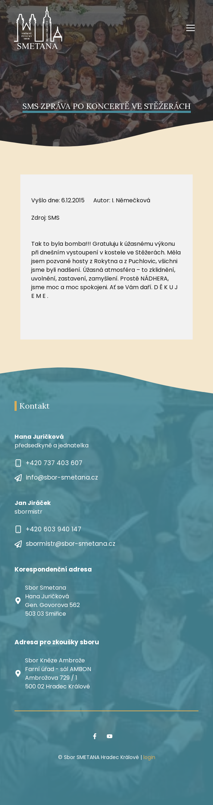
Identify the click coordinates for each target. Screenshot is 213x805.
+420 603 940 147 (53, 529)
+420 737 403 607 (54, 463)
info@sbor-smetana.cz (62, 477)
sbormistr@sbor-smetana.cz (70, 543)
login (149, 757)
